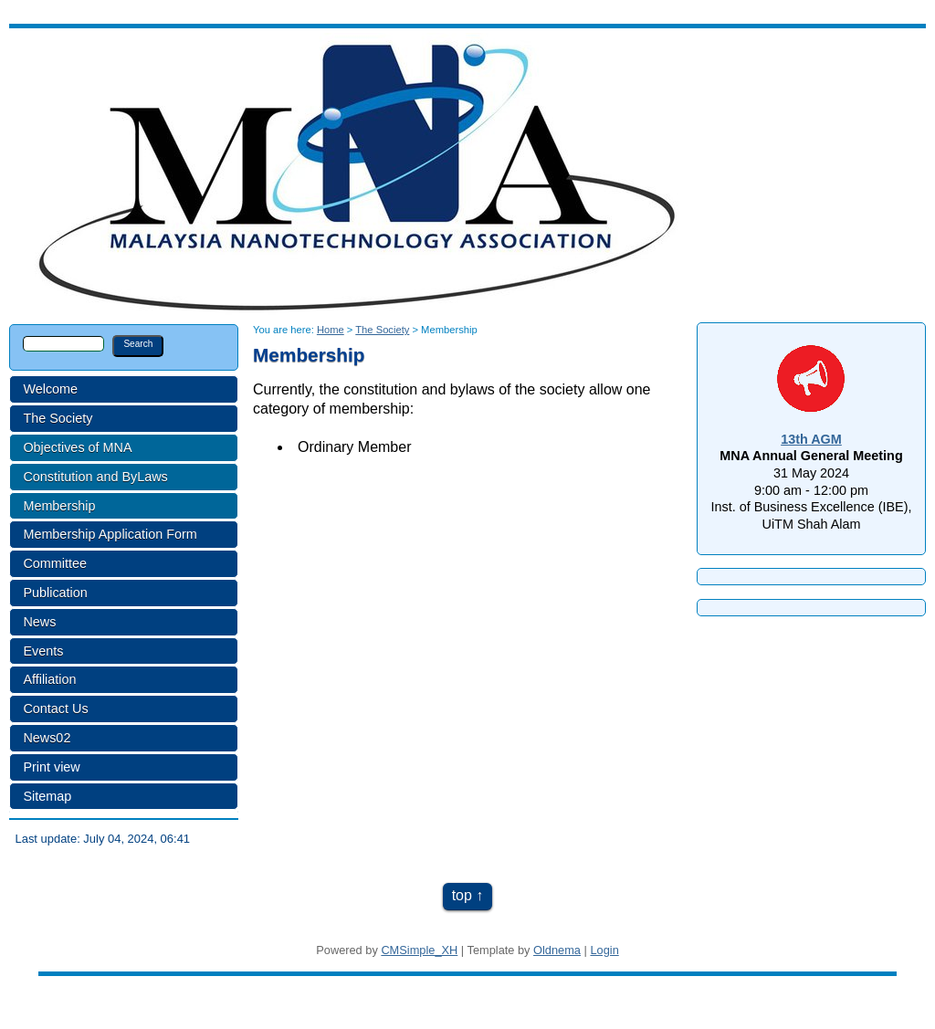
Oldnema (557, 950)
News (39, 621)
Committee (55, 563)
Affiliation (49, 679)
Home (330, 329)
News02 (46, 737)
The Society (57, 418)
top (462, 895)
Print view (51, 767)
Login (604, 950)
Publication (55, 592)
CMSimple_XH (419, 950)
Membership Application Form (109, 534)
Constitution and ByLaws (95, 476)
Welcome (50, 389)
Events (43, 651)
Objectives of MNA (77, 447)
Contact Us (55, 708)
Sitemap (47, 796)
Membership (59, 506)
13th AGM (811, 439)
